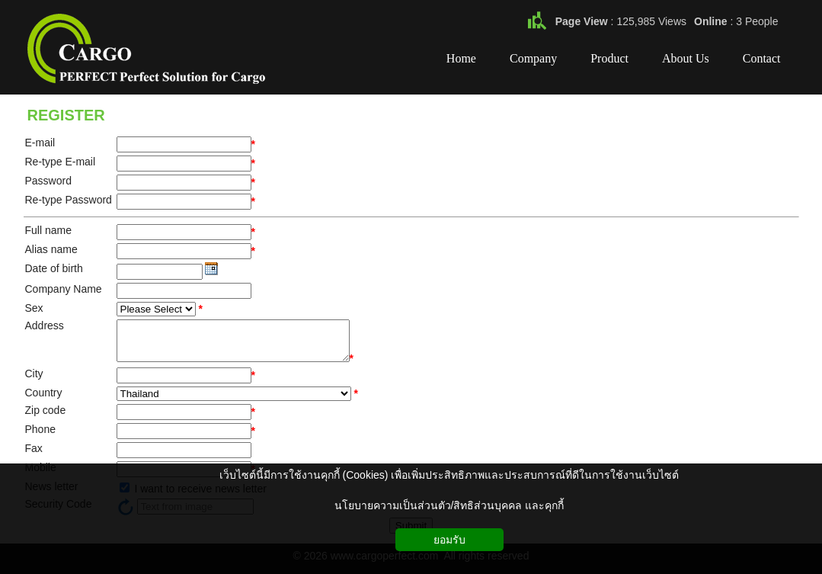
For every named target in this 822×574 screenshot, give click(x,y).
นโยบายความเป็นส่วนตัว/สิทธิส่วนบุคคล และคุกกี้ (449, 505)
